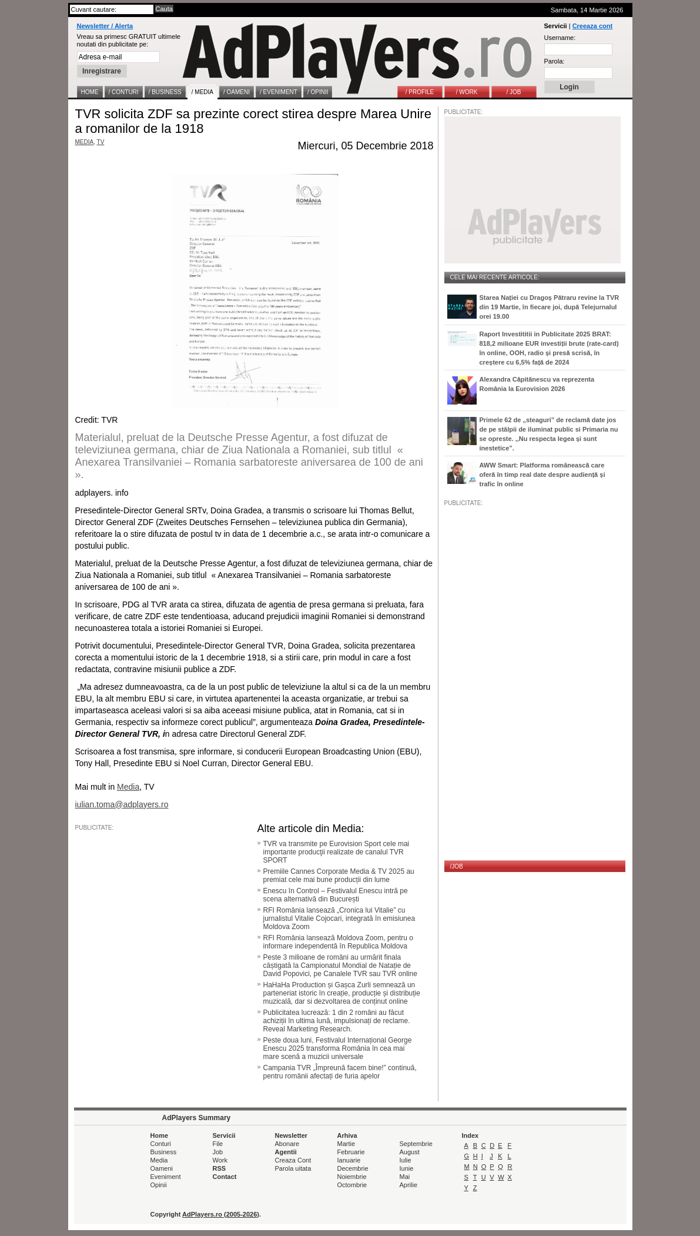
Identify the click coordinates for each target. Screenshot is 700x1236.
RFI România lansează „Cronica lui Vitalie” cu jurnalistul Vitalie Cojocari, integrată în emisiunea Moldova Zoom (339, 918)
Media (159, 1160)
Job (218, 1151)
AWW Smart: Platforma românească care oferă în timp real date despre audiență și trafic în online (542, 474)
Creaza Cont (293, 1160)
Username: (560, 37)
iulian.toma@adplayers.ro (122, 804)
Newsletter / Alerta (105, 25)
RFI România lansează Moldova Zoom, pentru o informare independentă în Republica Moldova (338, 942)
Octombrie (352, 1184)
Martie (346, 1143)
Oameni (161, 1168)
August (410, 1151)
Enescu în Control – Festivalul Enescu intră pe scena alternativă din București (335, 895)
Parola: (554, 61)
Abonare (287, 1143)
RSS (219, 1168)
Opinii (158, 1184)
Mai (405, 1176)
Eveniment (165, 1176)
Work (220, 1160)
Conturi (160, 1143)
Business (163, 1151)
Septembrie (416, 1143)
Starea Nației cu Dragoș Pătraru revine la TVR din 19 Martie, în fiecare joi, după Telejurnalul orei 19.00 (549, 307)
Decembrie (353, 1168)
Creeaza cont (592, 25)
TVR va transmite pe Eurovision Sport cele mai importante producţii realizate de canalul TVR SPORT (336, 852)
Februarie (351, 1151)
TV (101, 142)
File (218, 1143)
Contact (225, 1176)
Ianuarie (349, 1160)
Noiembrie (352, 1176)
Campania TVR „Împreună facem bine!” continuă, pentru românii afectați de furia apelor (340, 1072)
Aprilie (409, 1184)
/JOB (456, 866)
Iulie (405, 1160)
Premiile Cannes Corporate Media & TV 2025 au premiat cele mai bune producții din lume (338, 875)
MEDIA (84, 142)
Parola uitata (293, 1168)
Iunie (407, 1168)
